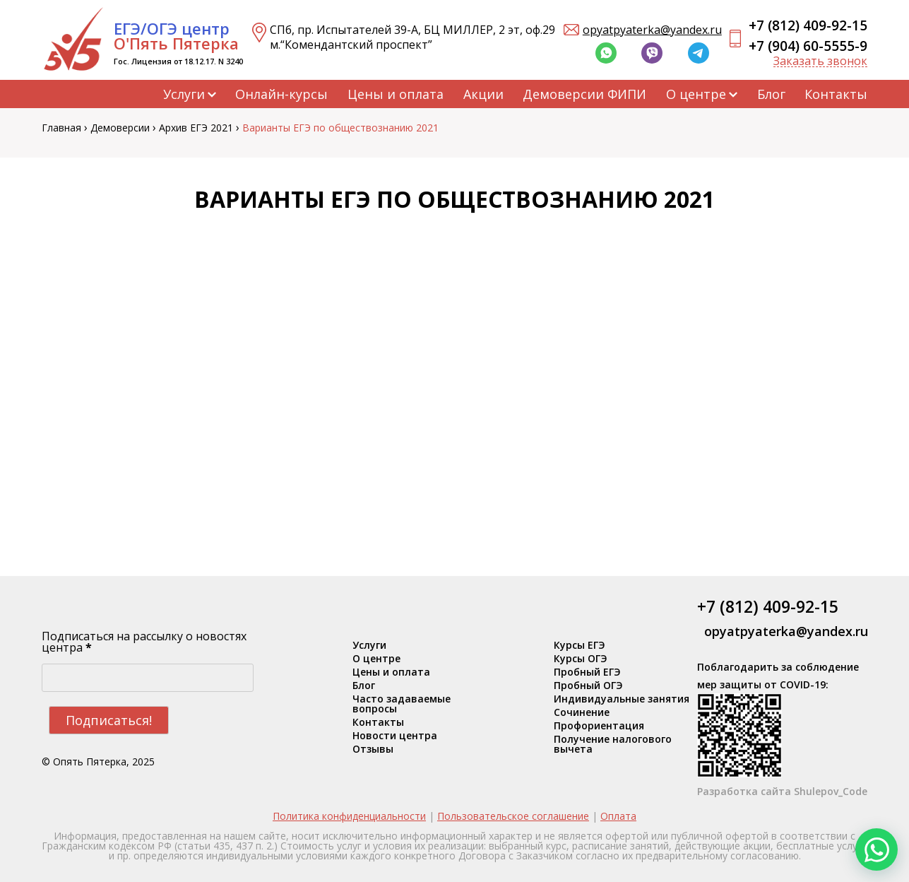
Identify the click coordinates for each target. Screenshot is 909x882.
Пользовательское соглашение (513, 816)
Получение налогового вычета (613, 744)
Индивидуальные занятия (621, 699)
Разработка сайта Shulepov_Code (782, 791)
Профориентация (599, 726)
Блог (771, 94)
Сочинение (582, 712)
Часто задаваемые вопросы (401, 704)
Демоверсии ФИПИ (584, 94)
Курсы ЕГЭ (579, 645)
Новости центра (394, 736)
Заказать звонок (820, 61)
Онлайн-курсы (281, 94)
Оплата (618, 816)
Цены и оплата (395, 94)
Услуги (184, 94)
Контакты (835, 94)
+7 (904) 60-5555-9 (808, 46)
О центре (696, 94)
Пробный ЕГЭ (587, 672)
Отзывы (372, 749)
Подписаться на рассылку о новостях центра (144, 641)
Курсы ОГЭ (580, 659)
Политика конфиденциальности (349, 816)
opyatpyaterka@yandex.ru (652, 29)
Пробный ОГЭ (588, 685)
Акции (483, 94)
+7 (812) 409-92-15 (808, 26)
